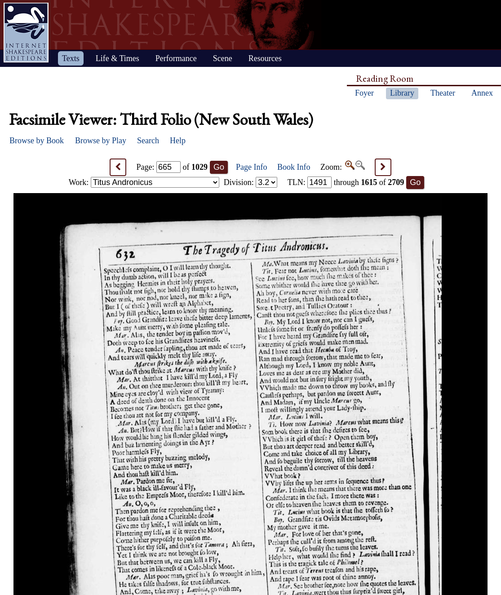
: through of (346, 182)
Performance (176, 58)
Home (26, 32)
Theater (442, 92)
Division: (251, 182)
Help (178, 140)
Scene (222, 58)
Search (148, 140)
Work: (144, 182)
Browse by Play (100, 140)
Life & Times (117, 58)
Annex (482, 92)
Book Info (293, 167)
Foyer (364, 92)
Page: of (172, 167)
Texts (71, 58)
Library (402, 92)
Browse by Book (36, 140)
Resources (265, 58)
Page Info (251, 167)
